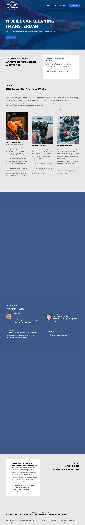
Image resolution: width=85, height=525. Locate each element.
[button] (74, 5)
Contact (65, 5)
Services (54, 5)
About (60, 5)
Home (49, 5)
